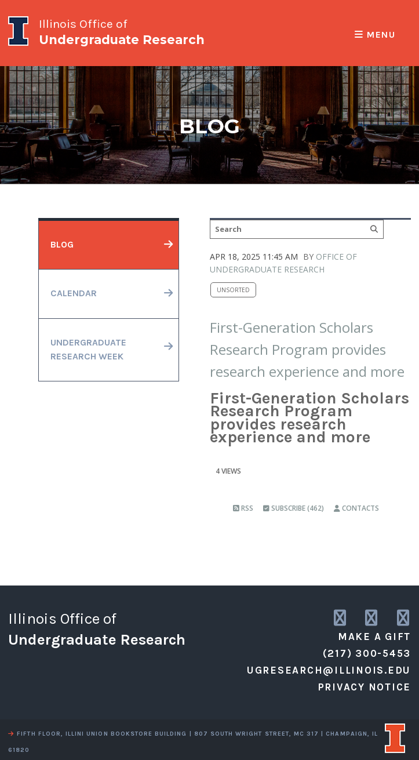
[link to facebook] (404, 618)
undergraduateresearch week (88, 349)
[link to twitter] (372, 618)
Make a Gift (374, 636)
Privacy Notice (364, 687)
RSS (243, 508)
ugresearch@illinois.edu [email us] (329, 670)
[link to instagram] (341, 618)
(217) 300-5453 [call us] (367, 653)
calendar (73, 293)
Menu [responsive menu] (375, 35)
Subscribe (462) (293, 508)
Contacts (356, 508)
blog (62, 244)
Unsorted (233, 290)
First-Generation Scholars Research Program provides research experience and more (307, 349)
